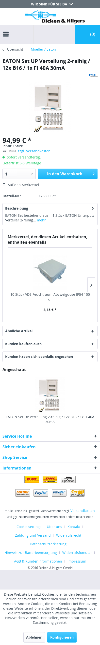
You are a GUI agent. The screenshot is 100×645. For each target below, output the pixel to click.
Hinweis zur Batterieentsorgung (30, 552)
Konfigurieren (62, 637)
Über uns (54, 526)
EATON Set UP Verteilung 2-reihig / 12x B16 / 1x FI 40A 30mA (50, 419)
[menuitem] (7, 30)
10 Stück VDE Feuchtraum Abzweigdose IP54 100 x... (50, 297)
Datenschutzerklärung (48, 544)
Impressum (76, 561)
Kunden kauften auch (23, 343)
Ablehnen (34, 637)
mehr (41, 220)
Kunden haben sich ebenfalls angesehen (39, 356)
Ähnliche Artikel (19, 331)
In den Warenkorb (71, 173)
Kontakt (73, 526)
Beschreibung (16, 208)
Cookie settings (29, 526)
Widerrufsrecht (68, 535)
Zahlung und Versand (33, 535)
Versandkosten (82, 510)
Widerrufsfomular (77, 552)
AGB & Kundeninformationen (38, 561)
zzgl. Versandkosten (34, 151)
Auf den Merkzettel (20, 184)
